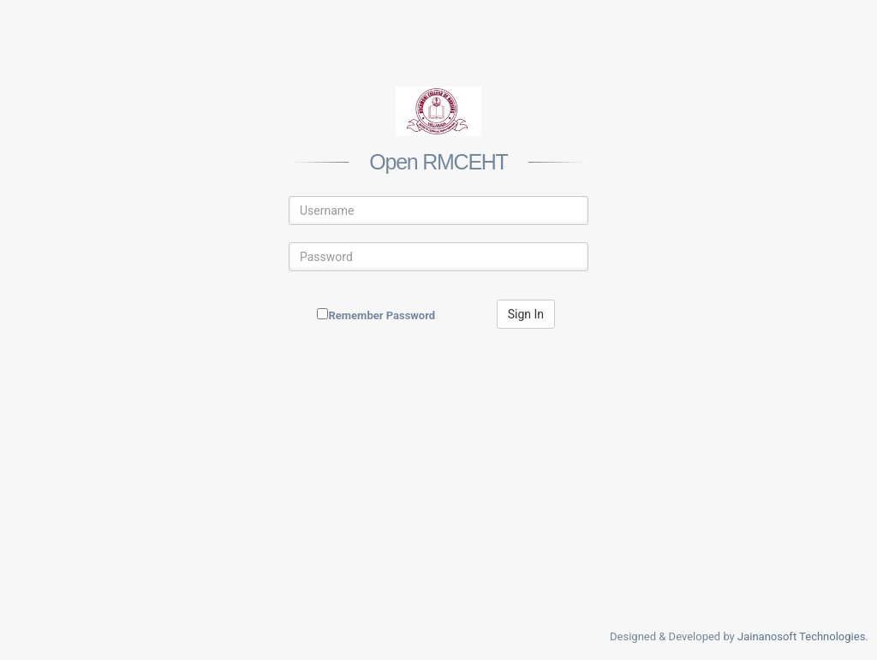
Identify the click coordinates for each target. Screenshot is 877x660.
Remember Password (381, 315)
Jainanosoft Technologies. (802, 636)
